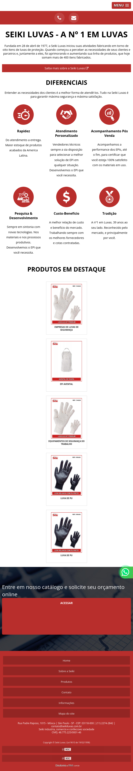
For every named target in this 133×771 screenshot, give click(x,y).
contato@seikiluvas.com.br (66, 726)
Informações (66, 703)
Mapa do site (66, 713)
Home (66, 660)
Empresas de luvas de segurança (66, 328)
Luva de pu (66, 498)
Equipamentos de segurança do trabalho (66, 442)
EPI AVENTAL (66, 384)
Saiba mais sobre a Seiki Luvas (66, 68)
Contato (66, 692)
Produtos (66, 682)
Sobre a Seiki (66, 671)
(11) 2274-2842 (104, 723)
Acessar (66, 603)
